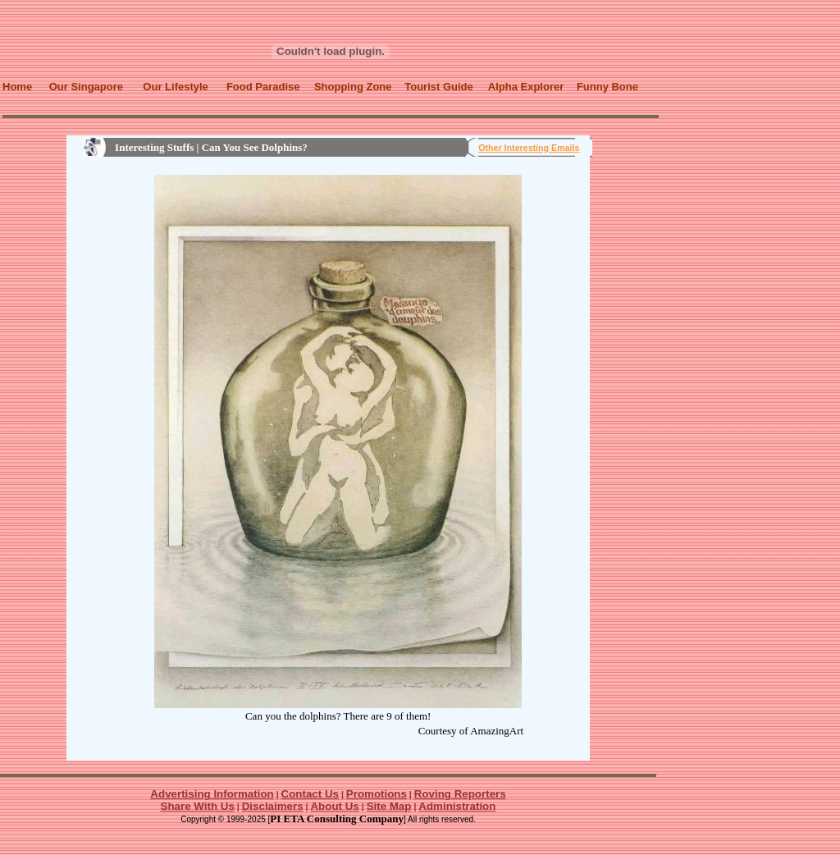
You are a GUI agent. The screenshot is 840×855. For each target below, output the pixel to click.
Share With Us (198, 806)
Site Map (389, 806)
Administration (456, 806)
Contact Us (310, 794)
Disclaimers (273, 806)
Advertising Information (211, 794)
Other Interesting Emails (528, 148)
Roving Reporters (460, 794)
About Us (334, 806)
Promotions (376, 794)
